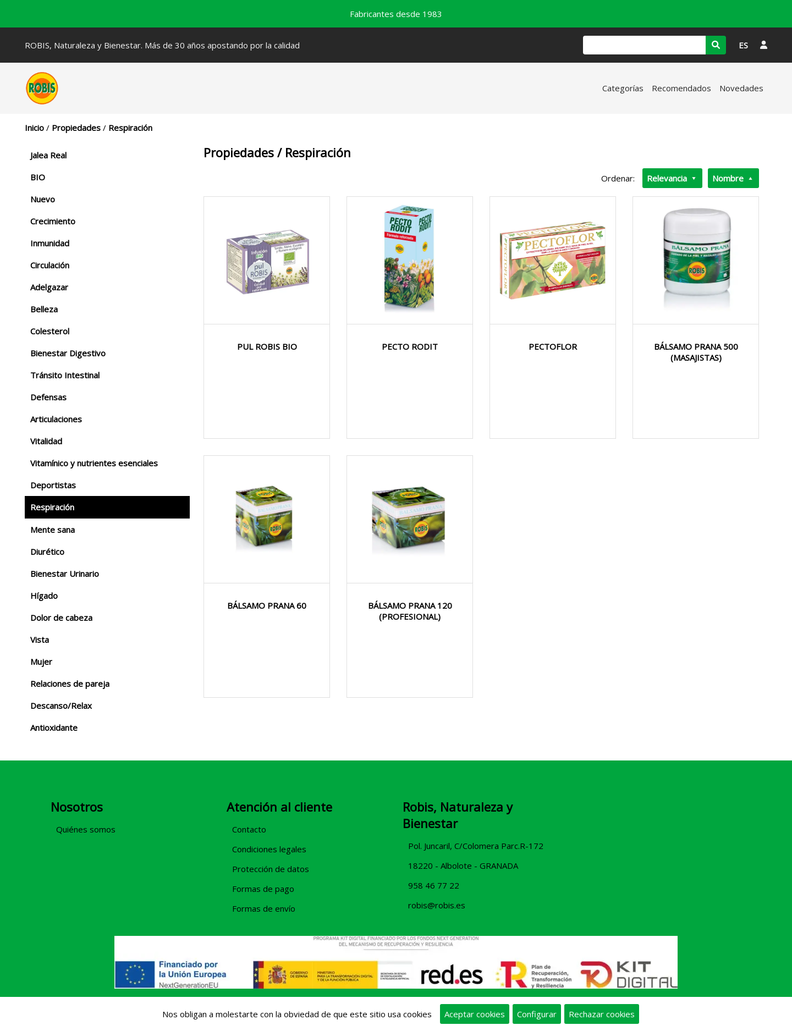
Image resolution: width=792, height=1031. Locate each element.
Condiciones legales (269, 848)
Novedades (741, 87)
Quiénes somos (86, 829)
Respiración (130, 127)
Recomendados (681, 87)
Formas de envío (263, 908)
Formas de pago (263, 888)
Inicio (34, 127)
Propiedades (76, 127)
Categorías (623, 87)
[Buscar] (644, 45)
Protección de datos (270, 868)
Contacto (249, 829)
